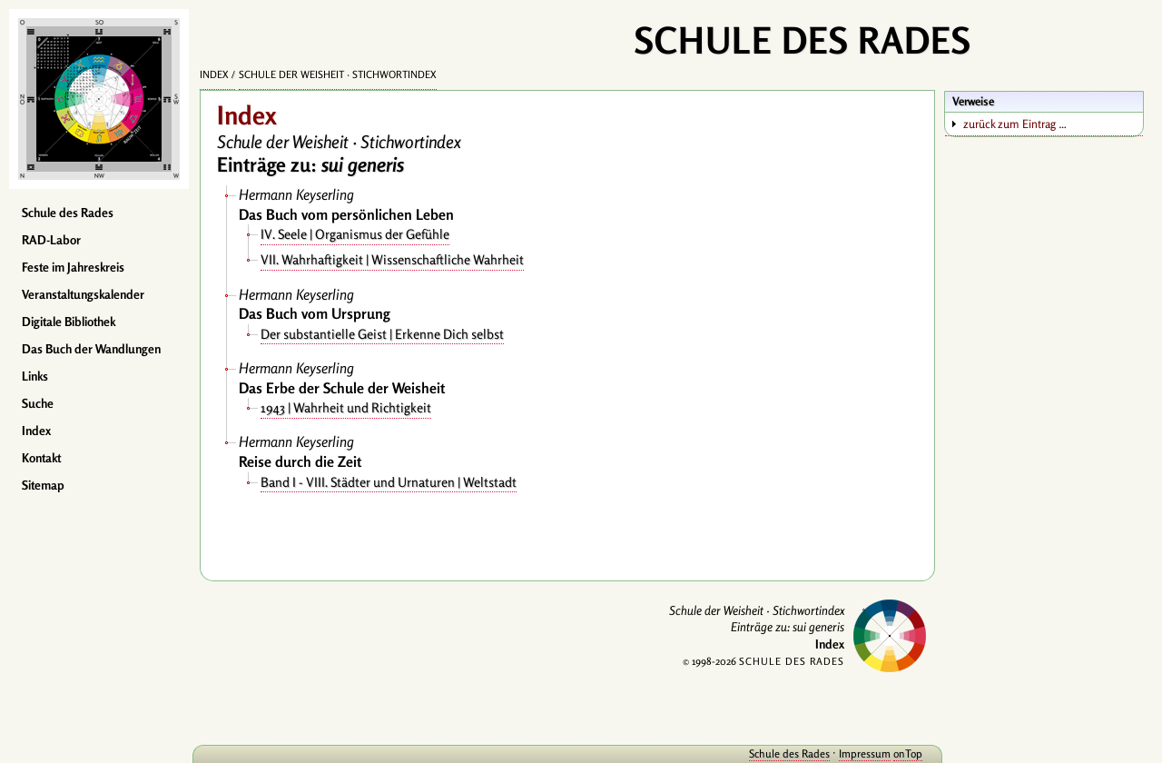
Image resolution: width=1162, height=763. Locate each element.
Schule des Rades (67, 212)
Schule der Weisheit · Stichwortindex (338, 74)
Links (35, 376)
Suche (38, 403)
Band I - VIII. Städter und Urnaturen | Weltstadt (389, 482)
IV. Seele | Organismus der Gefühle (355, 234)
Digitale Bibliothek (68, 321)
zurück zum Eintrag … (1015, 123)
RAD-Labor (51, 240)
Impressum (865, 753)
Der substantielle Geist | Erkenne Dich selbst (382, 334)
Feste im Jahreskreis (73, 267)
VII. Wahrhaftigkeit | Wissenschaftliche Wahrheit (392, 259)
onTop (907, 753)
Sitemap (43, 485)
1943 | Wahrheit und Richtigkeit (346, 407)
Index (36, 430)
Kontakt (41, 458)
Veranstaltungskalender (83, 294)
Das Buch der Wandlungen (91, 349)
